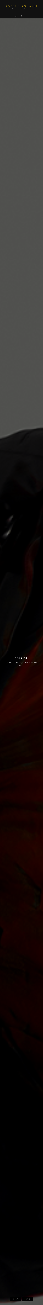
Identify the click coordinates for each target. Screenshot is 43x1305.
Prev (15, 1299)
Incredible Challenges (14, 662)
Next (27, 1299)
